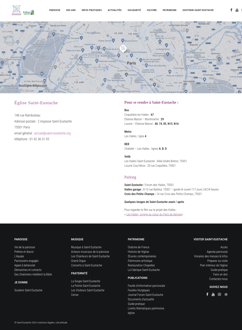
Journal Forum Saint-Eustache (145, 295)
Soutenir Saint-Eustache (28, 290)
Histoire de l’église (138, 252)
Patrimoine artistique (140, 261)
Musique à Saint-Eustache (86, 247)
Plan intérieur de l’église (214, 265)
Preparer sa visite (217, 261)
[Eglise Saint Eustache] (19, 10)
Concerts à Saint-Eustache (86, 265)
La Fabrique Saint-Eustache (144, 270)
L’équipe (19, 256)
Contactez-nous (218, 279)
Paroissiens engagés (26, 261)
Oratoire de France (138, 247)
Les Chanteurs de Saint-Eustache (90, 256)
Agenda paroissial (217, 252)
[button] (231, 11)
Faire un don (220, 274)
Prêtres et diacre (24, 252)
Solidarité (134, 10)
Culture (152, 10)
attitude (63, 322)
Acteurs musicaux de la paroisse (90, 252)
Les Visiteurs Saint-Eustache (87, 290)
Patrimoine (170, 10)
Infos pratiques (92, 10)
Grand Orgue (78, 261)
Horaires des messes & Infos (211, 256)
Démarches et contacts (27, 270)
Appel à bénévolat (24, 265)
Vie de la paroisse (24, 247)
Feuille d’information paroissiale (146, 286)
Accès (224, 247)
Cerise (74, 295)
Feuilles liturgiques (139, 290)
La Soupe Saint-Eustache (85, 281)
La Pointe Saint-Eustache (85, 286)
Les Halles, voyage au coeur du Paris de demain (154, 214)
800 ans (71, 10)
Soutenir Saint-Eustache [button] (198, 10)
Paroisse (54, 10)
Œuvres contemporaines (142, 256)
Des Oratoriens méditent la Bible (33, 274)
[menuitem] (55, 11)
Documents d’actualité (141, 299)
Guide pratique (136, 304)
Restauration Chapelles (141, 265)
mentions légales (46, 322)
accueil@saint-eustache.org (52, 133)
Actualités (115, 10)
